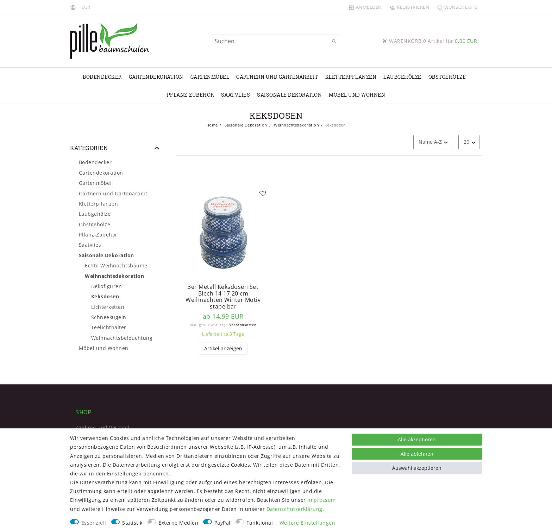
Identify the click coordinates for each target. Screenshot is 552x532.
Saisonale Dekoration (289, 94)
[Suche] (334, 41)
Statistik (132, 522)
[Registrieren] (409, 7)
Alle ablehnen (417, 453)
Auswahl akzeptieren (416, 468)
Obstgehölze (447, 76)
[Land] (74, 7)
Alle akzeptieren (417, 439)
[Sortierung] (432, 142)
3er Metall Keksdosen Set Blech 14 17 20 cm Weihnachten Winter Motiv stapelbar (223, 297)
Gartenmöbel (210, 76)
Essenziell (93, 522)
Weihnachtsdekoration (296, 125)
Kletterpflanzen (351, 76)
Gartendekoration (156, 76)
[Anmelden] (365, 7)
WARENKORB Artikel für (429, 41)
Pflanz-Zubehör (190, 94)
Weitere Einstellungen (307, 522)
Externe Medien (178, 522)
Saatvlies (235, 94)
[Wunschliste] (455, 7)
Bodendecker (102, 76)
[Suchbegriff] (276, 41)
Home (212, 125)
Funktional (259, 522)
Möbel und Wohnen (357, 94)
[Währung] (86, 7)
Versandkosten (243, 325)
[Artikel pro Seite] (468, 142)
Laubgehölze (402, 76)
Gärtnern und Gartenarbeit (277, 76)
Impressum (321, 500)
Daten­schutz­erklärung (294, 509)
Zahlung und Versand (102, 427)
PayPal (222, 522)
